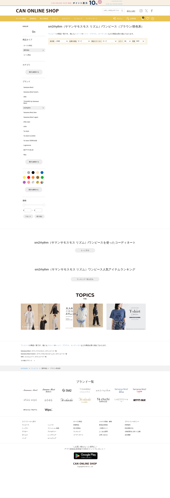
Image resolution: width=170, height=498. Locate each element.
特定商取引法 (129, 428)
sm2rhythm (27, 108)
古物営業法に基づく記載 (132, 431)
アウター (25, 431)
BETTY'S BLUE (29, 150)
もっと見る (85, 250)
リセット (28, 216)
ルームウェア (52, 438)
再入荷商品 (44, 19)
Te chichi (26, 131)
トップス (25, 428)
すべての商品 (21, 19)
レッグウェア (52, 435)
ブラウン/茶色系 (55, 368)
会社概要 (128, 435)
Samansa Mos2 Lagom (31, 117)
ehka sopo (27, 122)
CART (142, 18)
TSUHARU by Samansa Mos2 (31, 102)
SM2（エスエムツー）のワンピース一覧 (34, 357)
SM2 (25, 97)
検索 (122, 11)
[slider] (24, 205)
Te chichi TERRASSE (30, 141)
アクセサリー (52, 431)
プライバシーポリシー (132, 421)
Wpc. (25, 155)
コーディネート (91, 19)
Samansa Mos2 (28, 87)
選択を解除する (34, 72)
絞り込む (39, 216)
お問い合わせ (103, 435)
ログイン (120, 18)
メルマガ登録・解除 (105, 421)
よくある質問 (103, 431)
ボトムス (25, 435)
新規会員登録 (103, 425)
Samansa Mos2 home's (31, 92)
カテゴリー (66, 19)
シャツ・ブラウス (89, 34)
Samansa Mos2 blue (30, 112)
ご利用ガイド (103, 428)
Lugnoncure (27, 145)
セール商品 (27, 55)
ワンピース (52, 34)
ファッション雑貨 (53, 428)
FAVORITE (147, 18)
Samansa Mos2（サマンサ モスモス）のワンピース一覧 (39, 351)
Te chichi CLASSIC (30, 136)
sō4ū (25, 126)
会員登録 (133, 18)
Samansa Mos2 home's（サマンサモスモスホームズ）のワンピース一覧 (44, 354)
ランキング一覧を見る (85, 279)
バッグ (24, 438)
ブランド (55, 19)
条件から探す (131, 11)
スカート (78, 34)
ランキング (78, 19)
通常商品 (26, 50)
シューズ (50, 425)
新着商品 (33, 19)
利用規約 (128, 425)
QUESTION (152, 19)
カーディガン (103, 34)
